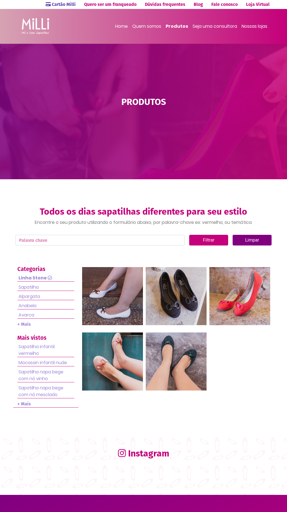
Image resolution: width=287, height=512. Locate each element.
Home (121, 26)
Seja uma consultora (215, 26)
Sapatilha (28, 287)
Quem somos (146, 26)
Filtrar (208, 240)
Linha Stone (35, 278)
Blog (198, 4)
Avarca (26, 315)
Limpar (252, 240)
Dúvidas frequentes (165, 4)
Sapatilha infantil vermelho (36, 350)
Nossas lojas (254, 26)
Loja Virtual (258, 4)
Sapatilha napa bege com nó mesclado (40, 391)
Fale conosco (224, 4)
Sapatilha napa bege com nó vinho (40, 375)
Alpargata (29, 296)
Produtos (177, 26)
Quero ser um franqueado (110, 4)
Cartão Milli (61, 4)
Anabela (27, 305)
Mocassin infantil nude (42, 362)
